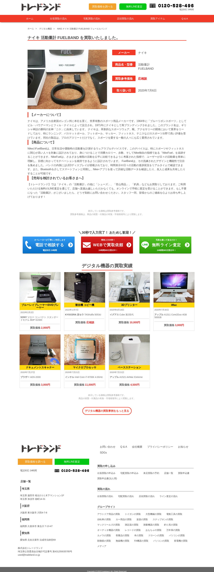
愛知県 (26, 529)
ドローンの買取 (156, 531)
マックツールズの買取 (108, 521)
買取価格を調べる (102, 6)
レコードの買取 (133, 526)
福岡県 (26, 515)
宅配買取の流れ (91, 18)
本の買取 (138, 531)
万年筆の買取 (173, 526)
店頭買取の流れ (125, 18)
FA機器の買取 (141, 537)
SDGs (103, 448)
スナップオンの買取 (163, 515)
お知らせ (183, 443)
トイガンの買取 (133, 510)
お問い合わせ (107, 443)
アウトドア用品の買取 (108, 510)
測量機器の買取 (151, 521)
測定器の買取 (131, 521)
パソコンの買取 (177, 531)
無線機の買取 (122, 537)
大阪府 (26, 502)
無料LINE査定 (134, 6)
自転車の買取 (104, 515)
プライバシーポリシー (160, 443)
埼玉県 (26, 484)
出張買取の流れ (58, 18)
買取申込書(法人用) (107, 474)
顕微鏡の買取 (104, 537)
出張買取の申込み (106, 469)
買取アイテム (157, 18)
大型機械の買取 (153, 510)
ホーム (29, 18)
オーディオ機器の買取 (108, 526)
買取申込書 (183, 469)
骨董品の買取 (122, 531)
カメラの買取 (104, 531)
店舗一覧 (168, 469)
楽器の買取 (142, 515)
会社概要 (137, 443)
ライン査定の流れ (169, 492)
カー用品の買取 (124, 515)
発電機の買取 (181, 537)
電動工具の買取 (174, 510)
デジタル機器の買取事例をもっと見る (107, 410)
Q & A (185, 18)
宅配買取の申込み (129, 469)
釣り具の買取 (171, 521)
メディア (101, 542)
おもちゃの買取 (153, 526)
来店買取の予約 (151, 469)
